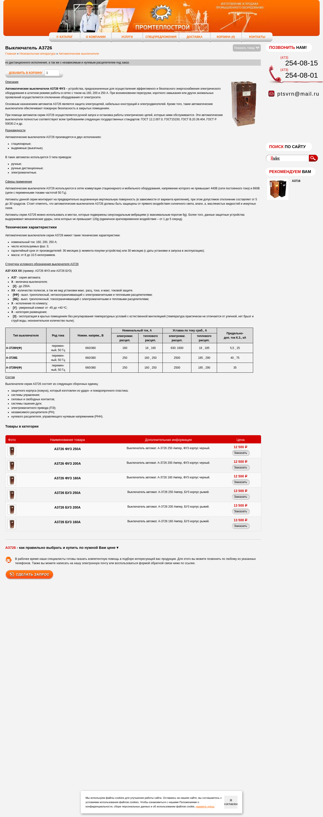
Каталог (64, 37)
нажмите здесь (205, 806)
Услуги (127, 37)
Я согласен (230, 802)
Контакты (257, 37)
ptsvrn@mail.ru (298, 94)
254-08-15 (301, 63)
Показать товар (246, 48)
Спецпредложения (161, 37)
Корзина (226, 37)
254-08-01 (301, 75)
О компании (96, 37)
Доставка (194, 37)
